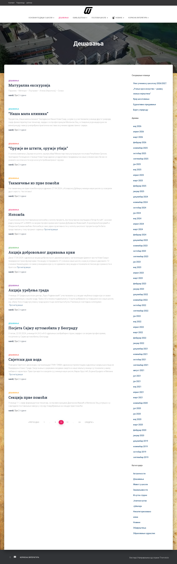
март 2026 (138, 137)
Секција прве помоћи (27, 397)
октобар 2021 (139, 359)
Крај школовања (141, 99)
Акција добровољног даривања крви (41, 252)
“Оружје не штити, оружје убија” (38, 148)
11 (67, 422)
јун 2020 (137, 414)
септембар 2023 (140, 256)
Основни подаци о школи (41, 18)
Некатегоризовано (142, 511)
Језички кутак (140, 501)
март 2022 (138, 332)
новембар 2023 (140, 246)
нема (135, 517)
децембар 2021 (140, 349)
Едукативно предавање (144, 104)
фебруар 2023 (139, 283)
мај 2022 (137, 321)
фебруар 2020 (139, 430)
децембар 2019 (140, 441)
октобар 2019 (139, 452)
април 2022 (138, 327)
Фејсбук (10, 557)
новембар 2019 (140, 446)
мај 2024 (137, 218)
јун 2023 (137, 262)
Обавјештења (80, 18)
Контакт (11, 3)
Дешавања (63, 18)
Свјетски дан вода (24, 359)
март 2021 (138, 397)
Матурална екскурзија (29, 85)
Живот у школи (140, 484)
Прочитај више (51, 229)
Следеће (89, 422)
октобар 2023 (139, 251)
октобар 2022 (139, 305)
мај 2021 (137, 387)
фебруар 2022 (139, 338)
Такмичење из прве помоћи (33, 183)
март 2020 (138, 425)
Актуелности (139, 473)
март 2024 (138, 229)
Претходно (34, 422)
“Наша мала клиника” (28, 113)
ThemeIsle (164, 558)
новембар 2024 (140, 202)
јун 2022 (137, 316)
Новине (118, 17)
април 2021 (138, 392)
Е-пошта (14, 556)
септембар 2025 (140, 159)
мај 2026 (137, 126)
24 (79, 422)
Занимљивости (140, 490)
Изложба (16, 214)
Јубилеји (137, 506)
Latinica (29, 3)
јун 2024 (137, 213)
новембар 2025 (140, 148)
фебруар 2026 (139, 142)
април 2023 (138, 273)
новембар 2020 (140, 403)
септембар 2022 (140, 311)
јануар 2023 (138, 289)
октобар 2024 (139, 208)
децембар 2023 (140, 240)
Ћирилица (20, 3)
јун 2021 (137, 381)
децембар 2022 (140, 294)
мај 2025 (137, 169)
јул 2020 (137, 408)
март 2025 (138, 180)
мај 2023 (137, 267)
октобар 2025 (139, 153)
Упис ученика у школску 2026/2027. (150, 83)
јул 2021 (137, 376)
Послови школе (100, 18)
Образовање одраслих (144, 533)
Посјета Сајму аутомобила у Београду (43, 328)
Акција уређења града (28, 290)
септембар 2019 (140, 457)
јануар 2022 (138, 343)
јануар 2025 (138, 191)
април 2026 (138, 131)
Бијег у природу (140, 110)
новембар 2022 (140, 300)
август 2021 (138, 370)
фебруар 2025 (139, 186)
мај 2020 (137, 419)
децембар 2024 (140, 197)
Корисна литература (138, 18)
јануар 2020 (138, 435)
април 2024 (138, 224)
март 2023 (138, 278)
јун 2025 (137, 164)
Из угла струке (140, 495)
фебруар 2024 (139, 235)
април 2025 (138, 175)
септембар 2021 (140, 365)
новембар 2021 (140, 354)
